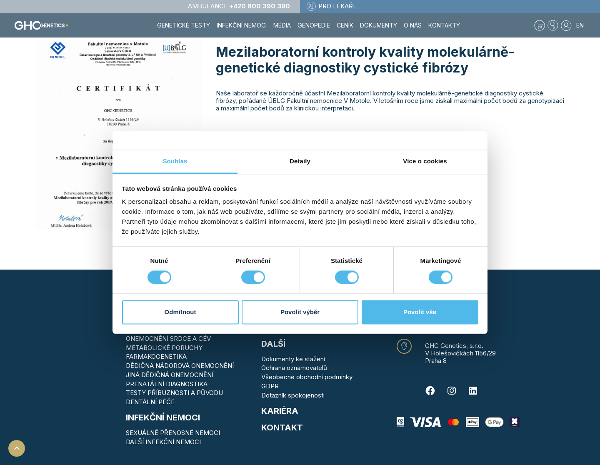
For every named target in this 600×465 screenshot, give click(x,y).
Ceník (345, 25)
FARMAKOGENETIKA (156, 356)
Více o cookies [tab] (425, 161)
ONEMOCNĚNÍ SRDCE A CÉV (168, 338)
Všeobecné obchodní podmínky (306, 377)
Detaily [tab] (300, 161)
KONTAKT (282, 427)
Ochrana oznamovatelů (294, 368)
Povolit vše (419, 311)
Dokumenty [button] (378, 25)
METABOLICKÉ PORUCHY (164, 348)
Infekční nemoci (163, 417)
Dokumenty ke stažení (293, 359)
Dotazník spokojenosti (293, 395)
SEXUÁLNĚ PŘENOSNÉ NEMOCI (173, 433)
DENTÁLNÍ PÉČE (150, 402)
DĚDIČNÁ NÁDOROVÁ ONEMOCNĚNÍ (180, 366)
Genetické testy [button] (183, 25)
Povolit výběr (300, 311)
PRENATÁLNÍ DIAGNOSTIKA (167, 384)
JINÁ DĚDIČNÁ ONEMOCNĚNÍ (169, 375)
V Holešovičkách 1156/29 (460, 353)
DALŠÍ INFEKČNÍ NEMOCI (163, 442)
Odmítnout (180, 311)
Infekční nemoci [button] (242, 25)
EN (580, 25)
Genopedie (314, 25)
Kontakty (444, 25)
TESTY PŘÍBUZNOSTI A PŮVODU (174, 393)
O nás (413, 25)
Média (282, 25)
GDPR (270, 386)
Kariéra (279, 411)
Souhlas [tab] (174, 161)
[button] (553, 25)
